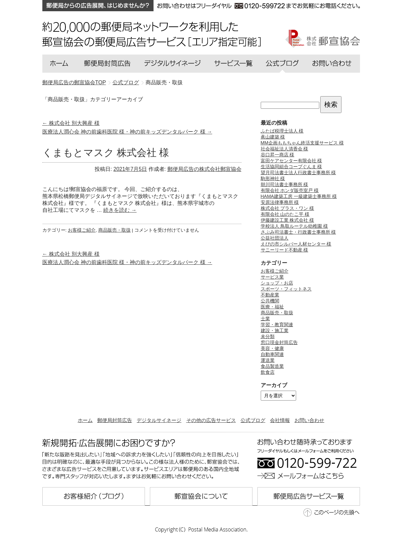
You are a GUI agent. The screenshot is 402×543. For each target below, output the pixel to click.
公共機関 (270, 300)
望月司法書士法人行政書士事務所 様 (298, 172)
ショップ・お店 (277, 283)
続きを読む (119, 210)
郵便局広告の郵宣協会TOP (74, 82)
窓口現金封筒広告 (279, 342)
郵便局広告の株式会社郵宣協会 (204, 169)
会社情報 (280, 420)
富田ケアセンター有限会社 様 (291, 160)
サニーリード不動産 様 (284, 249)
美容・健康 (272, 348)
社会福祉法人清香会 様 (284, 148)
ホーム (85, 420)
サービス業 (272, 277)
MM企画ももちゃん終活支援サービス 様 (302, 142)
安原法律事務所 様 (280, 202)
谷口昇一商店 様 (277, 154)
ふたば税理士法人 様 (282, 131)
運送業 (268, 360)
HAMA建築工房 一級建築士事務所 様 (299, 196)
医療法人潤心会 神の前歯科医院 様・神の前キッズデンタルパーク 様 (127, 132)
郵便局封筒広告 (114, 420)
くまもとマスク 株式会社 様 (105, 152)
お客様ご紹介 (82, 230)
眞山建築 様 (273, 136)
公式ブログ (253, 420)
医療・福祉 (272, 306)
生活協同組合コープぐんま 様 (291, 166)
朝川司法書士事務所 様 (284, 184)
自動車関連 (272, 354)
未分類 (268, 336)
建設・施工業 (275, 330)
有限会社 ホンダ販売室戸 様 (290, 190)
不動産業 (270, 294)
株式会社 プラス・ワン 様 (287, 208)
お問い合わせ (309, 420)
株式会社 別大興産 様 (71, 123)
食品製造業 (272, 366)
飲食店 (268, 372)
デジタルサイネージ (159, 420)
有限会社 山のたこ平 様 (285, 214)
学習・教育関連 (277, 324)
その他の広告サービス (211, 420)
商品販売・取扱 (114, 230)
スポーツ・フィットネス (286, 288)
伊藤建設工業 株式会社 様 (287, 220)
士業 (265, 318)
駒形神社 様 (273, 178)
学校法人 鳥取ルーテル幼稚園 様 (294, 226)
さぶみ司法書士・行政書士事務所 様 (298, 232)
